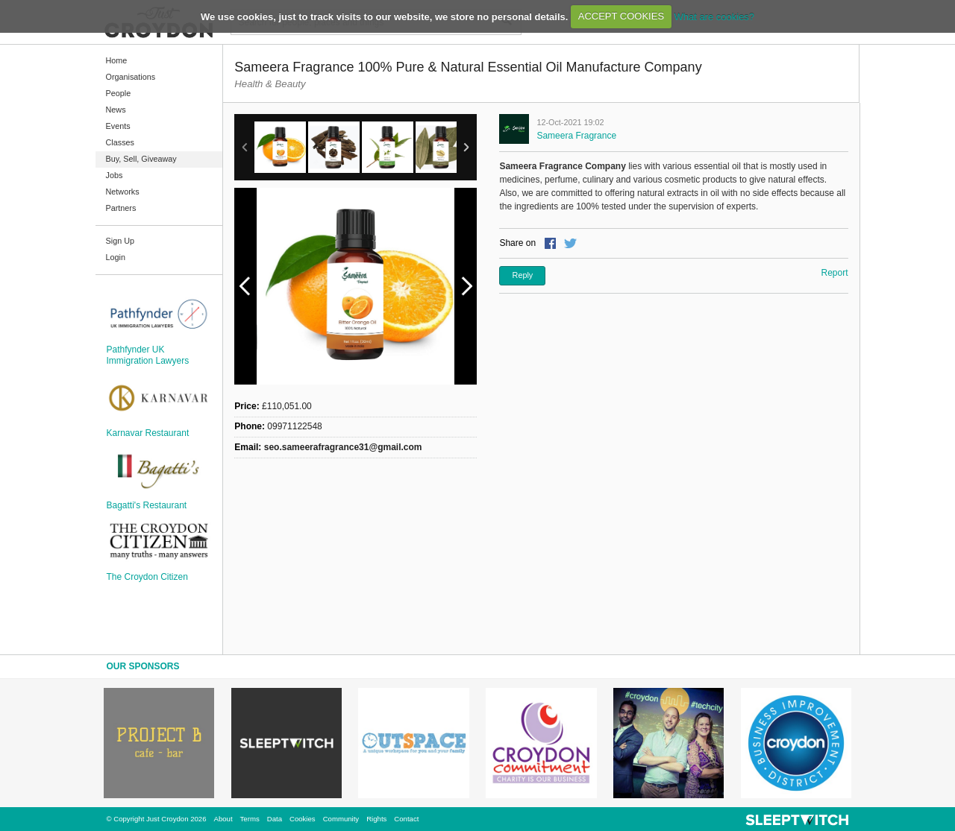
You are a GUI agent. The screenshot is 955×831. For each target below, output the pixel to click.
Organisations (131, 76)
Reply (523, 275)
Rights (376, 819)
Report (834, 273)
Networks (123, 191)
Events (118, 125)
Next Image (466, 286)
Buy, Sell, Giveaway (141, 158)
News (116, 109)
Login (115, 257)
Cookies (302, 819)
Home (117, 60)
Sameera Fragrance (576, 135)
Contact (406, 819)
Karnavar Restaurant (148, 433)
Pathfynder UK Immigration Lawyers (148, 354)
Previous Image (244, 286)
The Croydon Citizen (147, 577)
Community (341, 819)
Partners (121, 207)
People (118, 93)
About (223, 819)
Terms (250, 819)
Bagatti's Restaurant (147, 505)
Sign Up (120, 240)
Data (274, 819)
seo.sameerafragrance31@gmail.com (343, 447)
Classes (120, 142)
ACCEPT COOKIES (621, 16)
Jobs (114, 175)
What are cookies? (714, 16)
